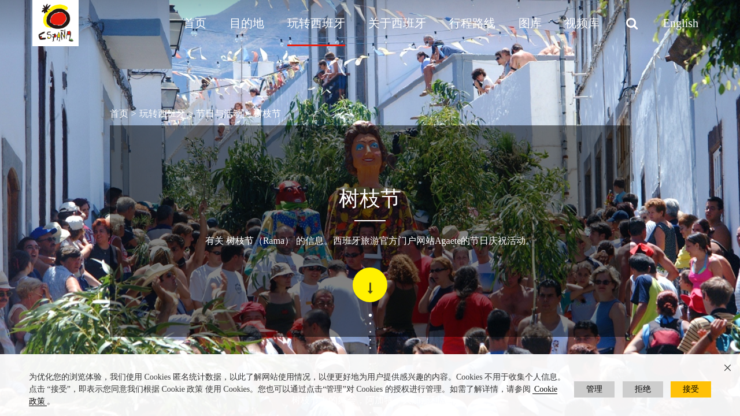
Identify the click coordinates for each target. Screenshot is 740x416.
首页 (194, 23)
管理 (594, 389)
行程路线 (472, 23)
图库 (530, 23)
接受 (691, 389)
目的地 (247, 23)
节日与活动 (219, 113)
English (680, 23)
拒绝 (643, 389)
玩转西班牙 (316, 23)
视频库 (582, 23)
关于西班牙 (397, 23)
